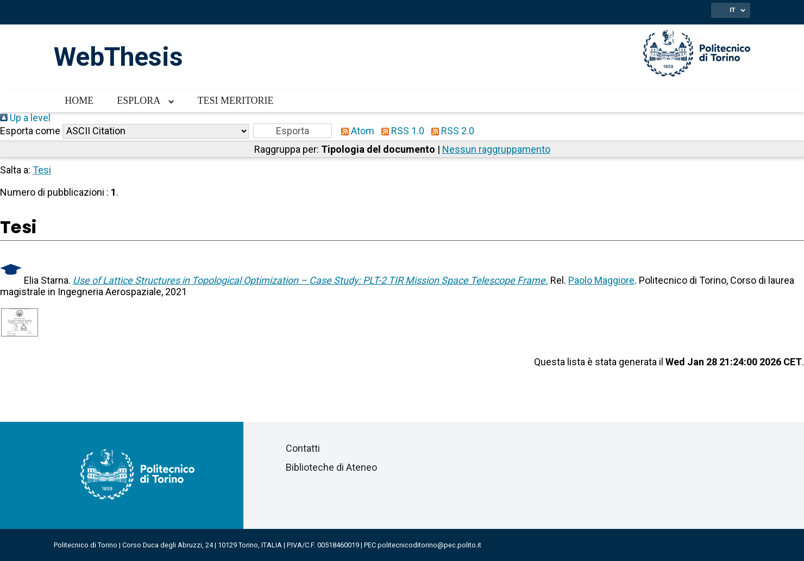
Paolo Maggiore (601, 280)
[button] (292, 130)
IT (732, 10)
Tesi (42, 170)
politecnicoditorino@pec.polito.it (429, 545)
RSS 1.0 (400, 130)
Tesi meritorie (235, 100)
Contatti (303, 448)
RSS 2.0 (450, 130)
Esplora (138, 100)
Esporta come (30, 130)
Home (79, 100)
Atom (355, 130)
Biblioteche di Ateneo (331, 467)
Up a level (25, 117)
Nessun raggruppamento (496, 149)
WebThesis (118, 56)
